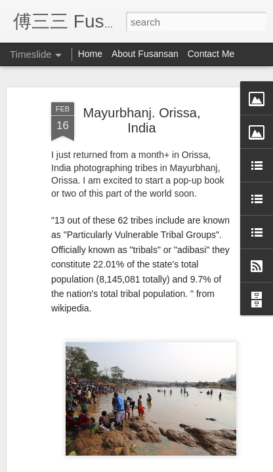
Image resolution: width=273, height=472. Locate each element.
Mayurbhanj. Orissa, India (142, 120)
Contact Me (211, 54)
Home (90, 54)
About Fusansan (145, 54)
